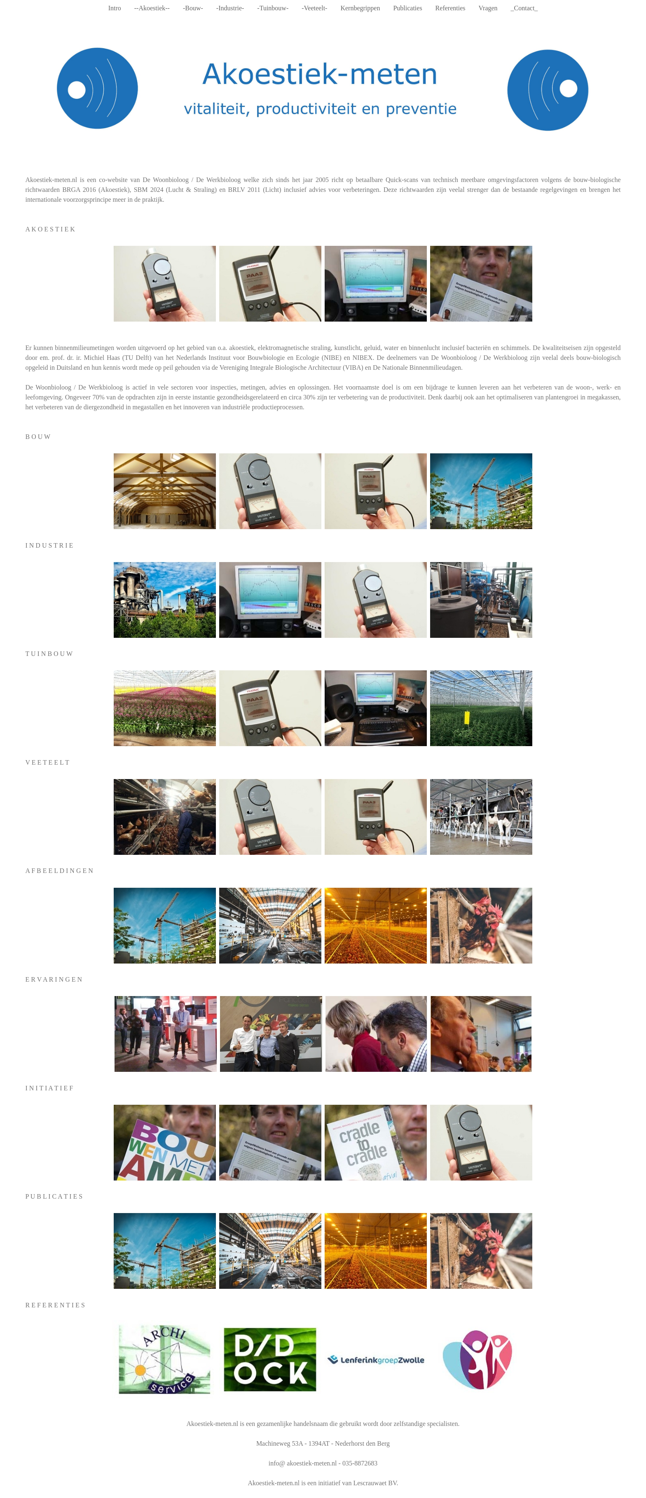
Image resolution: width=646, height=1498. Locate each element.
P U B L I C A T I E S (53, 1196)
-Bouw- (193, 8)
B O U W (37, 436)
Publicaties (407, 8)
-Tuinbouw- (272, 8)
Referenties (450, 8)
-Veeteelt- (314, 8)
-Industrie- (230, 8)
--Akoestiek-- (152, 8)
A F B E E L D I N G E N (59, 870)
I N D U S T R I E (49, 545)
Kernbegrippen (360, 8)
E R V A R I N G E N (53, 979)
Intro (114, 8)
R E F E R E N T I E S (54, 1305)
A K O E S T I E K (50, 229)
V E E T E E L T (47, 762)
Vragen (487, 8)
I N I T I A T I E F (49, 1088)
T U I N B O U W (49, 653)
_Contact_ (524, 8)
